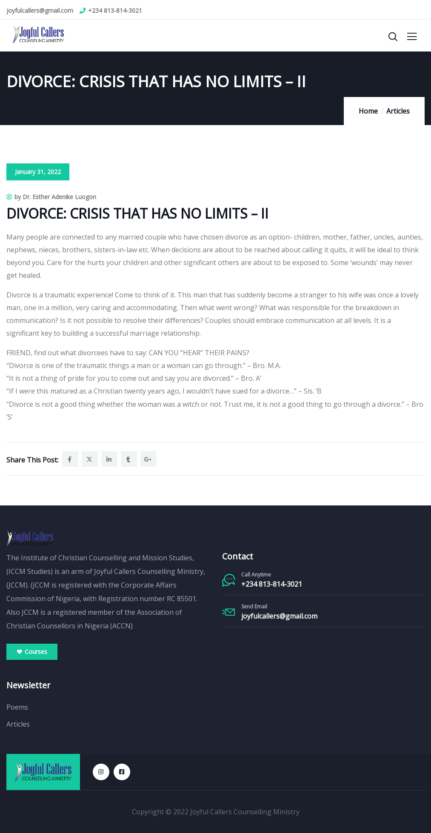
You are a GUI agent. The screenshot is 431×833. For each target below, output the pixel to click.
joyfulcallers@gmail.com (279, 616)
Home (368, 111)
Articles (398, 111)
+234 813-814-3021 (271, 584)
